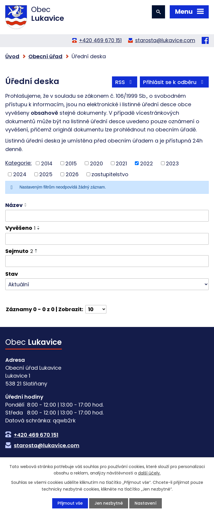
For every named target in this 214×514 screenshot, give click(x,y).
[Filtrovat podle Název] (107, 216)
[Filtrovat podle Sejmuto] (107, 261)
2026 (72, 174)
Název (14, 205)
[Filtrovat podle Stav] (107, 284)
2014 (46, 163)
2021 (121, 163)
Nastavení (146, 503)
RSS (124, 82)
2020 (96, 163)
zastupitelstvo (109, 174)
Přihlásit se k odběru (174, 82)
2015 (71, 163)
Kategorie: (18, 163)
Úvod (12, 56)
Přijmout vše (70, 503)
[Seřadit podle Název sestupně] (26, 206)
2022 (146, 163)
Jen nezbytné (108, 503)
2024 (19, 174)
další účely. (149, 473)
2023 (172, 163)
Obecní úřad (45, 56)
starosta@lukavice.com (165, 40)
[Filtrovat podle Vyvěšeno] (107, 239)
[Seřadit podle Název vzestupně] (26, 204)
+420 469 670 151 (100, 40)
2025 (45, 174)
